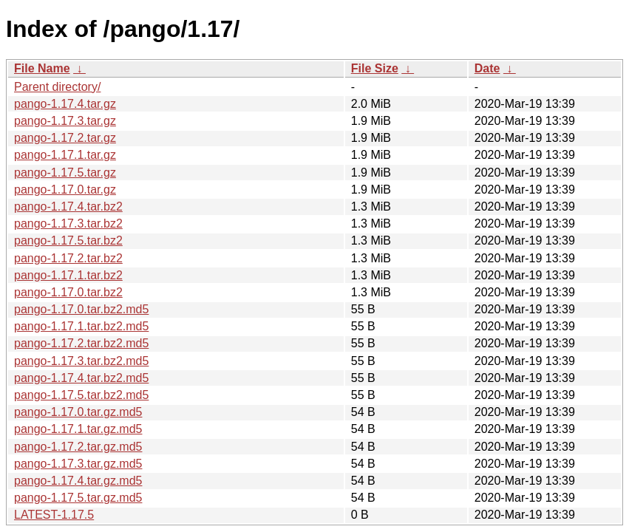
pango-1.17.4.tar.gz (65, 104)
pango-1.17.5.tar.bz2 (68, 240)
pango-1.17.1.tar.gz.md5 (78, 429)
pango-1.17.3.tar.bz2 (68, 223)
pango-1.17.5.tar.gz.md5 (78, 497)
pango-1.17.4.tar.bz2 (68, 206)
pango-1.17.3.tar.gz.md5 (78, 463)
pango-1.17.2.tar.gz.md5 (78, 446)
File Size (374, 68)
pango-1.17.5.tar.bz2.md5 (81, 395)
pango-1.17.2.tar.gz (65, 138)
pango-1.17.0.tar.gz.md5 (78, 412)
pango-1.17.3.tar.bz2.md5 (81, 361)
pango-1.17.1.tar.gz (65, 155)
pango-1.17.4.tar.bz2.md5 (81, 378)
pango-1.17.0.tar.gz (65, 189)
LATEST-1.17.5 (54, 514)
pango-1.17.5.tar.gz (65, 172)
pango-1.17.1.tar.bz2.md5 (81, 326)
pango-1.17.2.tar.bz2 (68, 258)
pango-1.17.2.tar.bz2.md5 (81, 343)
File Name (42, 68)
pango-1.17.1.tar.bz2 (68, 275)
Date (487, 68)
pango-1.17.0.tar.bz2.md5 (81, 309)
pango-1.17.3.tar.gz (65, 121)
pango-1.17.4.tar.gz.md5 (78, 480)
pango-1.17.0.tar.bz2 (68, 292)
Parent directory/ (57, 87)
